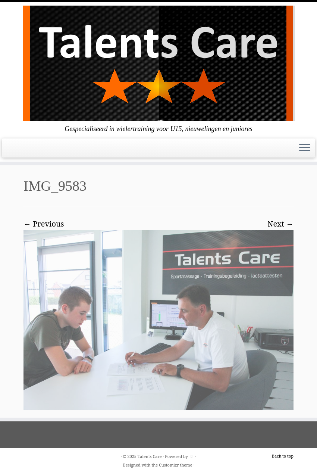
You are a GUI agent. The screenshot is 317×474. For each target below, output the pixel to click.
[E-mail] (11, 150)
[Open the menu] (304, 148)
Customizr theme (175, 465)
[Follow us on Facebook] (15, 150)
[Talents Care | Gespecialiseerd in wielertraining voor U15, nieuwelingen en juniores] (158, 63)
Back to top (283, 456)
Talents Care (150, 456)
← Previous (43, 224)
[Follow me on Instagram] (20, 150)
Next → (280, 224)
